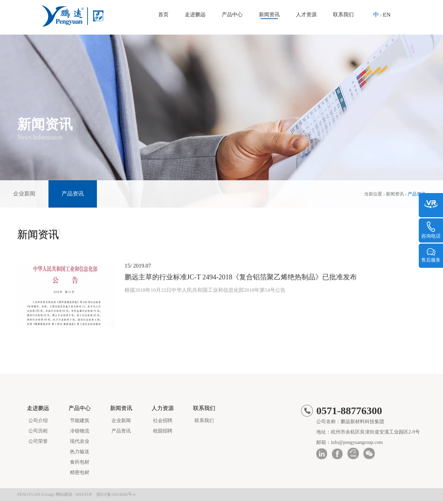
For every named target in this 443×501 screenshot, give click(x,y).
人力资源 (163, 408)
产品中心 (232, 14)
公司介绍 (38, 420)
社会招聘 (162, 420)
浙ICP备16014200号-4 (115, 494)
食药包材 (79, 462)
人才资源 (306, 14)
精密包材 (79, 472)
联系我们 (343, 14)
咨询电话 (431, 230)
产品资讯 (73, 194)
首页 (163, 14)
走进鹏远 (195, 14)
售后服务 (431, 255)
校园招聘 (162, 431)
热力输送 (79, 451)
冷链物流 (79, 431)
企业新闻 (24, 194)
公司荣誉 (38, 441)
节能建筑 (79, 420)
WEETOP (83, 494)
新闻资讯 (269, 14)
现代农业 (79, 441)
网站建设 (64, 494)
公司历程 (38, 431)
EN (387, 14)
